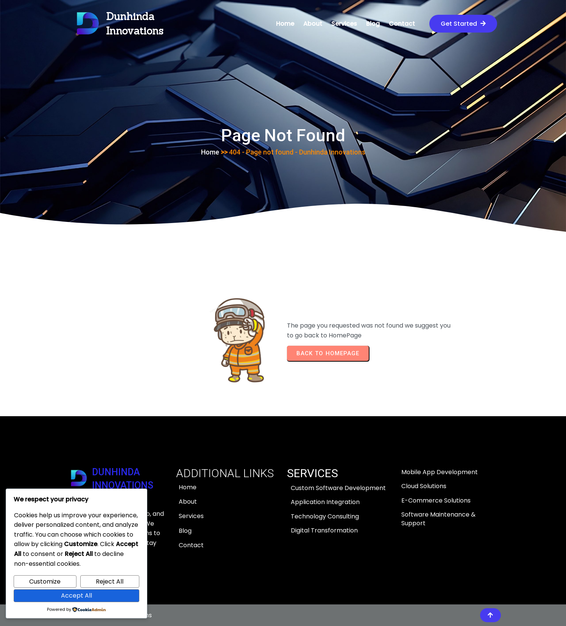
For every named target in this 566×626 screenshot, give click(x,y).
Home (210, 152)
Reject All (109, 581)
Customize (45, 581)
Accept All (76, 595)
